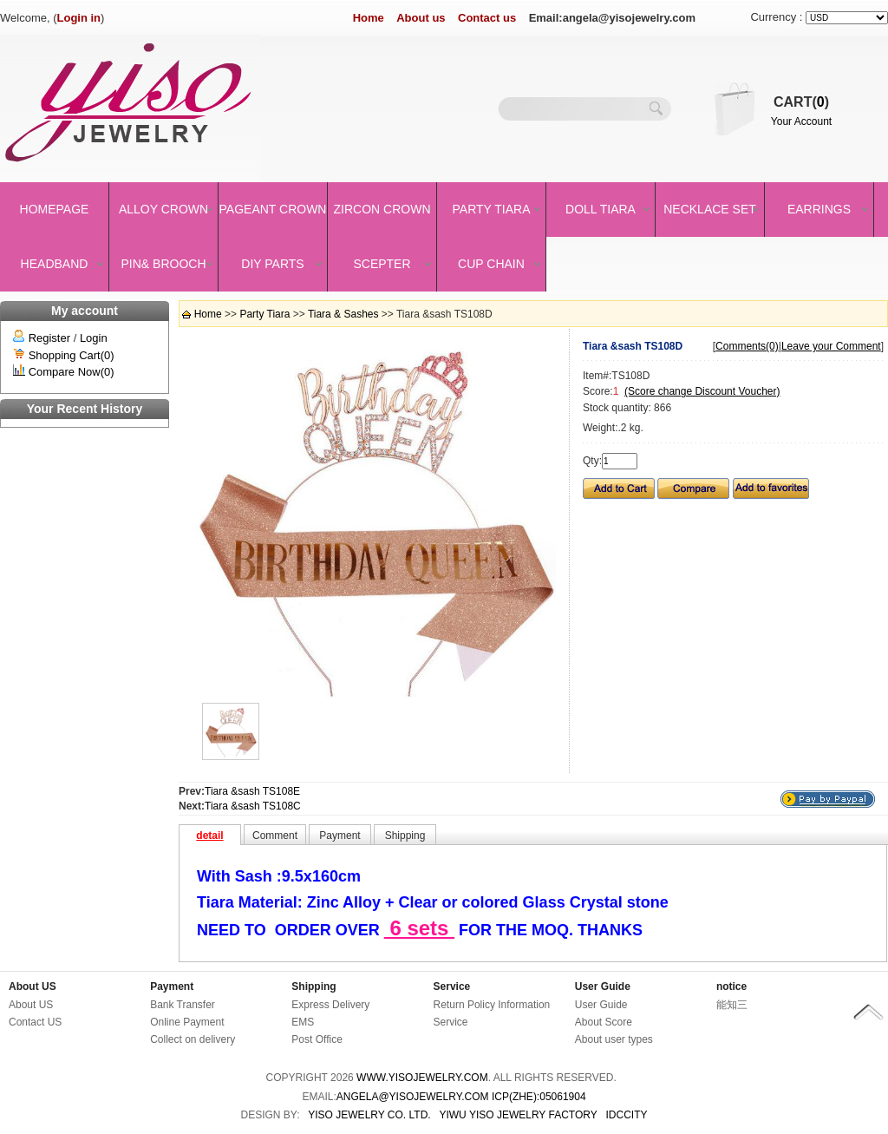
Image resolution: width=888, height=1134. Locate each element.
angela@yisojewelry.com (412, 1097)
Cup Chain (491, 264)
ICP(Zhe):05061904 (539, 1097)
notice (731, 986)
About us (420, 17)
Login (94, 337)
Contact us (487, 17)
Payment (171, 986)
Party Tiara (492, 209)
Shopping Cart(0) (71, 355)
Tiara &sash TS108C (253, 806)
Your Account (801, 121)
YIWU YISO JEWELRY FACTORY (518, 1115)
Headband (54, 264)
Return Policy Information (492, 1005)
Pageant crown (273, 209)
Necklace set (709, 209)
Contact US (35, 1022)
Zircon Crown (382, 209)
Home (368, 17)
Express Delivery (330, 1005)
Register (49, 337)
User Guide (602, 986)
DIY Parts (272, 264)
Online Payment (187, 1022)
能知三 (732, 1005)
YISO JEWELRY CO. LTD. (369, 1115)
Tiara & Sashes (343, 314)
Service (452, 986)
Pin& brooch (163, 264)
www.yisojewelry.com (422, 1078)
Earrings (819, 209)
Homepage (54, 209)
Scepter (381, 264)
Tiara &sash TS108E (252, 791)
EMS (302, 1022)
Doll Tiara (600, 209)
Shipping (313, 986)
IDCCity (627, 1115)
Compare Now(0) (71, 371)
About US (32, 986)
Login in (79, 17)
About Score (603, 1022)
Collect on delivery (192, 1039)
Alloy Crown (163, 209)
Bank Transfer (182, 1005)
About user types (614, 1039)
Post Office (316, 1039)
